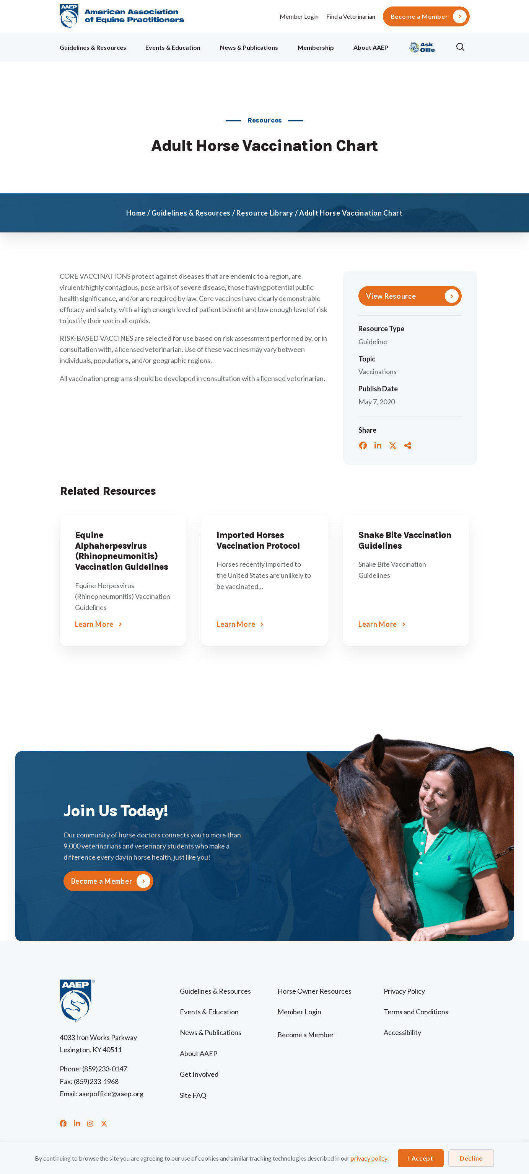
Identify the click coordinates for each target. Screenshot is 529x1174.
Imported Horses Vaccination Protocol (258, 540)
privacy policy (369, 1158)
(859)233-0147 (104, 1068)
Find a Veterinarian (350, 16)
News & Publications (249, 47)
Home (136, 213)
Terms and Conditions (416, 1011)
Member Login (299, 16)
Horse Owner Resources (314, 991)
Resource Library (264, 213)
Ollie (422, 46)
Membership (316, 47)
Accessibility (402, 1032)
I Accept (420, 1158)
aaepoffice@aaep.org (111, 1093)
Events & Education (172, 47)
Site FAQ (193, 1095)
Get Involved (199, 1074)
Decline (471, 1158)
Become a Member (419, 16)
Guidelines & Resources (93, 47)
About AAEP (370, 47)
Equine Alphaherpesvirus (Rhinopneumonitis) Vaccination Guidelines (121, 551)
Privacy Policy (404, 991)
